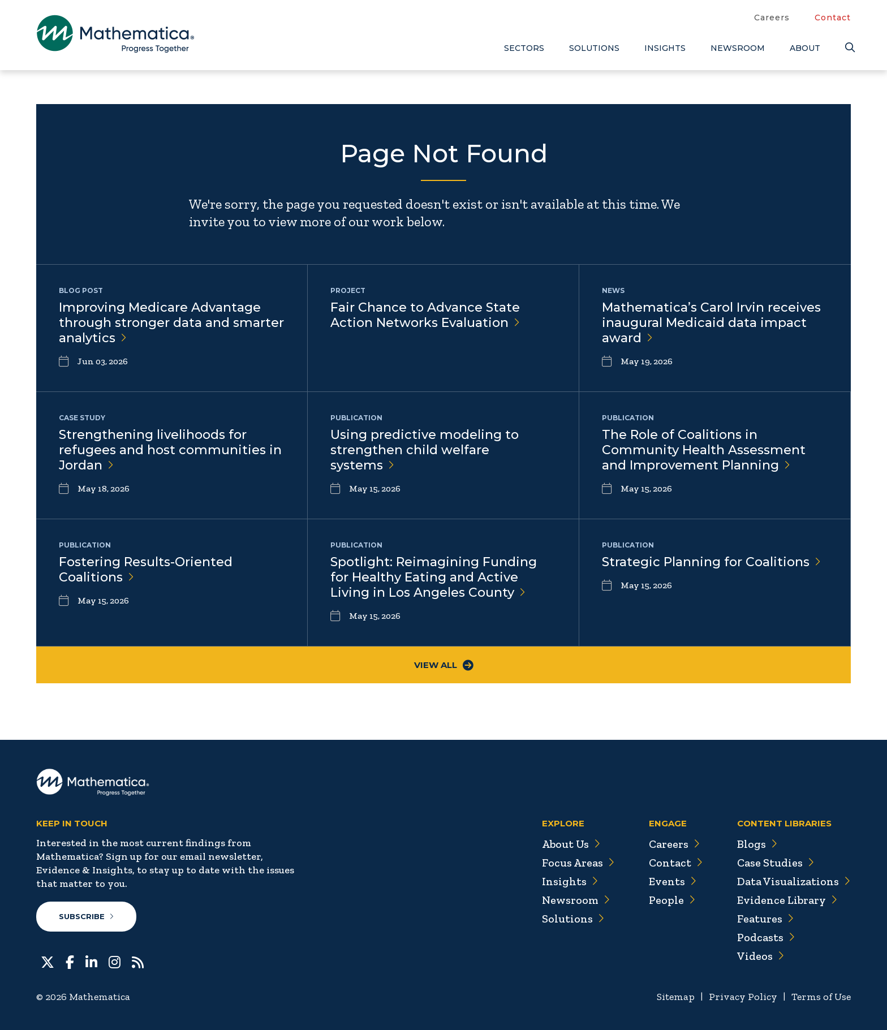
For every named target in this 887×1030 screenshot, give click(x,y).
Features (765, 918)
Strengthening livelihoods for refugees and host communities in (170, 450)
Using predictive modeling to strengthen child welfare (424, 450)
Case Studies (776, 862)
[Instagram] (114, 961)
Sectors (524, 48)
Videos (761, 956)
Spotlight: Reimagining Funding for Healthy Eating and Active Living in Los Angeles (433, 577)
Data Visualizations (794, 881)
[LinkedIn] (91, 961)
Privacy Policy (743, 996)
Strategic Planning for (711, 562)
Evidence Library (787, 900)
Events (673, 881)
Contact (833, 17)
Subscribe (86, 916)
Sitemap (676, 996)
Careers (772, 17)
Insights (665, 48)
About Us (571, 844)
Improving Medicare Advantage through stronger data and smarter (171, 323)
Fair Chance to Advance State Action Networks (425, 315)
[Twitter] (47, 961)
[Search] (848, 47)
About (805, 48)
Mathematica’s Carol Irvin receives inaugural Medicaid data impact (711, 323)
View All (443, 665)
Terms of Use (821, 996)
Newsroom (738, 48)
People (672, 900)
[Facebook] (70, 961)
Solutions (594, 48)
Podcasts (766, 937)
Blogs (757, 844)
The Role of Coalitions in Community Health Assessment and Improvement (704, 450)
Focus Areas (578, 862)
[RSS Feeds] (138, 961)
